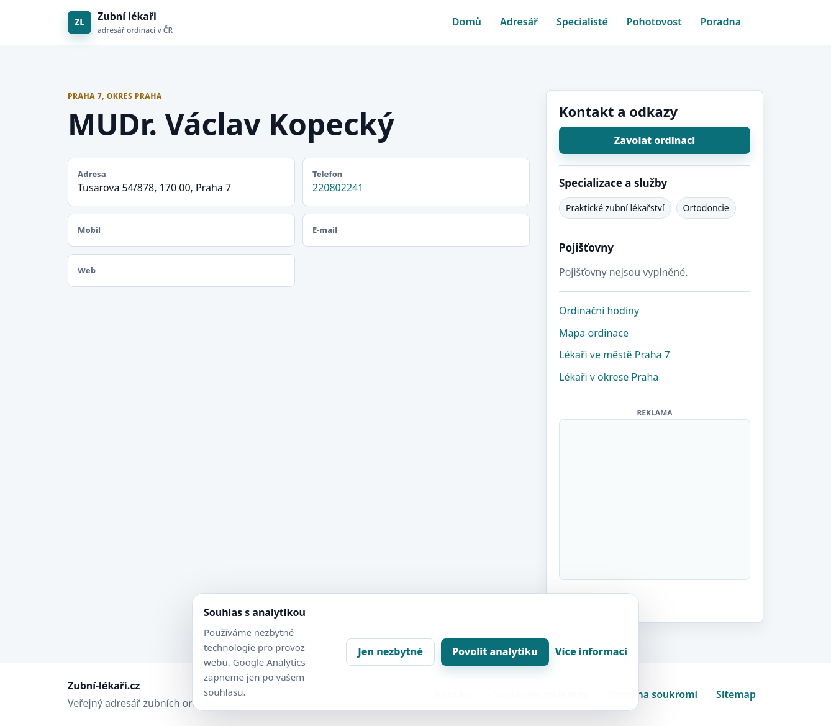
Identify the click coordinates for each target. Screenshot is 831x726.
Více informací (591, 651)
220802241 (337, 187)
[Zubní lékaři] (120, 23)
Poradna (721, 22)
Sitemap (736, 694)
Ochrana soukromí (652, 694)
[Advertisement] (655, 497)
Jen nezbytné (390, 651)
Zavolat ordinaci (655, 140)
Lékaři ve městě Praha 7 (614, 354)
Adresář (519, 22)
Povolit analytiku (495, 651)
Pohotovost (654, 22)
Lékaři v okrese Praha (608, 377)
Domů (466, 22)
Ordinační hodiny (599, 310)
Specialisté (582, 22)
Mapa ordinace (594, 333)
